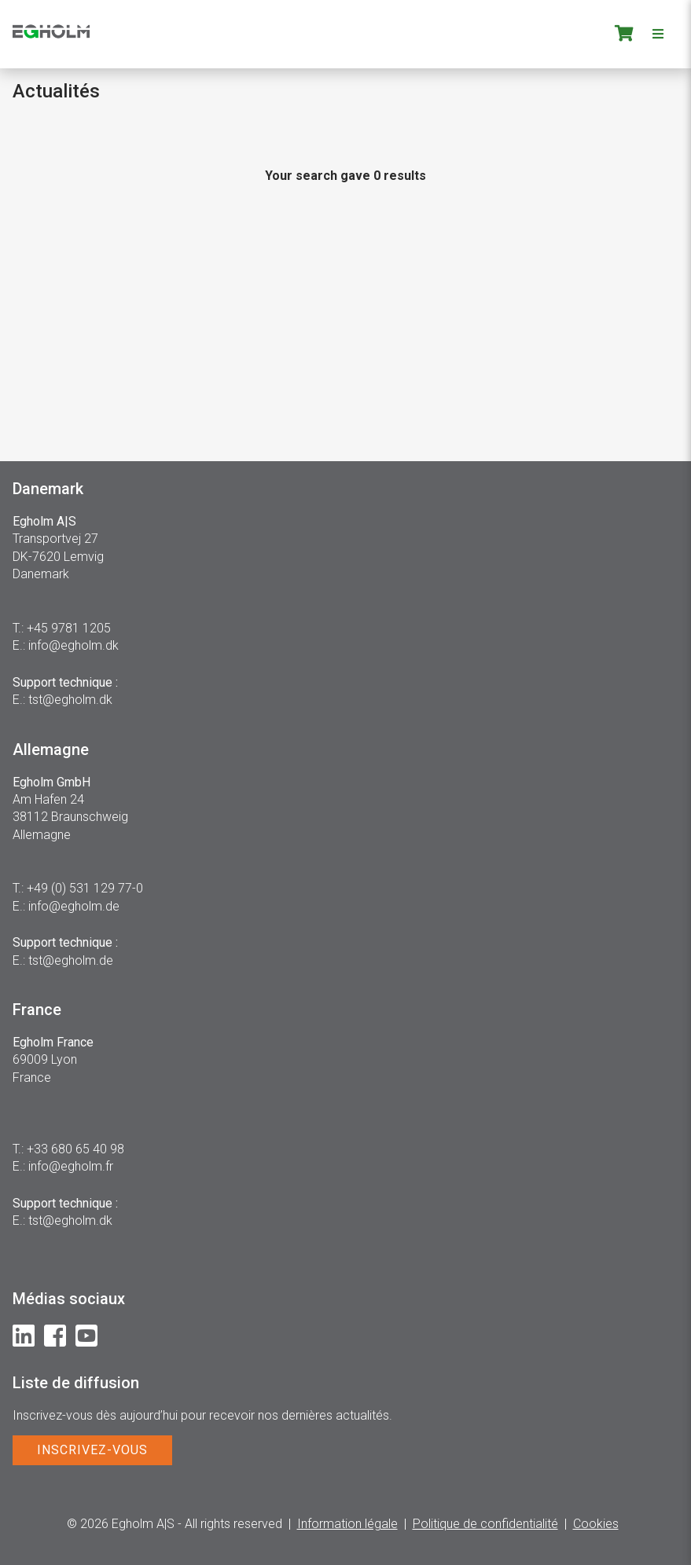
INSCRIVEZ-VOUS (92, 1449)
